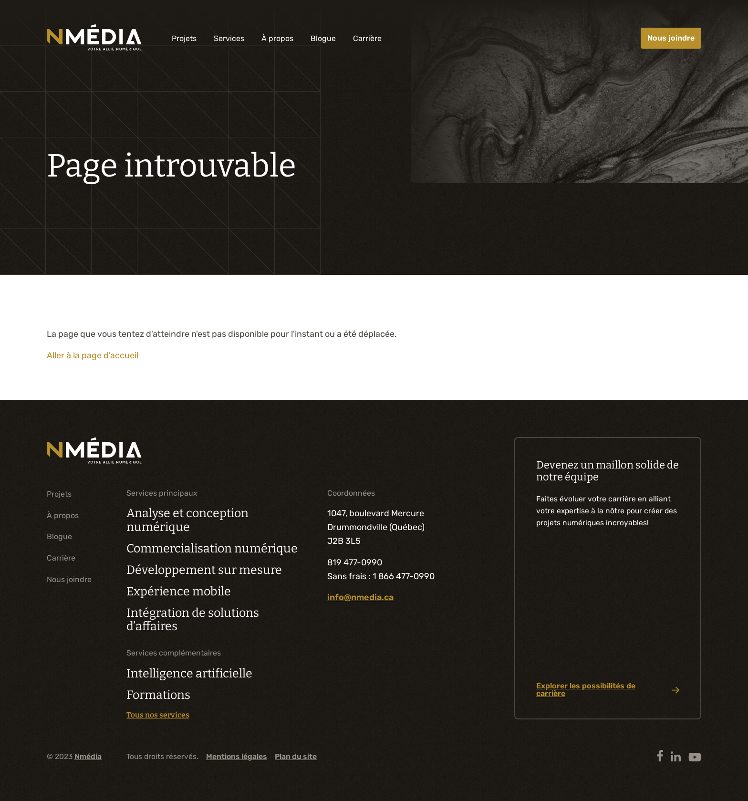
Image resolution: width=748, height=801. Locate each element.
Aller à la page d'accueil (92, 355)
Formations (158, 695)
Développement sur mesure (204, 570)
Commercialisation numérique (212, 548)
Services (229, 38)
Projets (184, 38)
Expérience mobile (178, 591)
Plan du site (296, 756)
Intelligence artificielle (189, 673)
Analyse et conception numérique (187, 520)
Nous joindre (671, 37)
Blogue (323, 38)
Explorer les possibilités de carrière (607, 689)
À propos (277, 38)
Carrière (367, 38)
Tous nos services (157, 715)
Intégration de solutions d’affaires (192, 620)
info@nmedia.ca (360, 597)
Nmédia (88, 756)
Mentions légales (236, 756)
